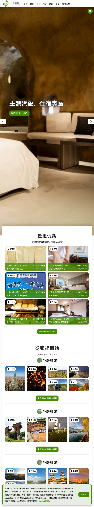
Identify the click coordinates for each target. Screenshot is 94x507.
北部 (32, 3)
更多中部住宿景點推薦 (47, 449)
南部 (45, 3)
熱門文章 (66, 3)
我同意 (83, 494)
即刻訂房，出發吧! (19, 113)
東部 (51, 3)
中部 (38, 3)
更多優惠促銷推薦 (47, 331)
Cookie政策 (44, 501)
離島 (57, 3)
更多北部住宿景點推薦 (47, 398)
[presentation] (3, 121)
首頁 (26, 3)
